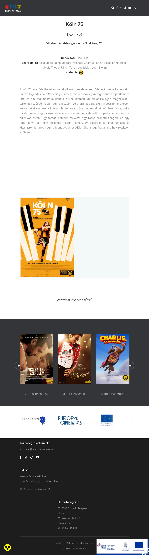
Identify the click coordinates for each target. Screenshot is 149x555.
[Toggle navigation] (142, 8)
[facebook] (20, 457)
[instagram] (26, 457)
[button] (19, 366)
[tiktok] (31, 457)
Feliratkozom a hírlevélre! (37, 489)
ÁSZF (59, 543)
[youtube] (37, 457)
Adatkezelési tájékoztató (80, 543)
